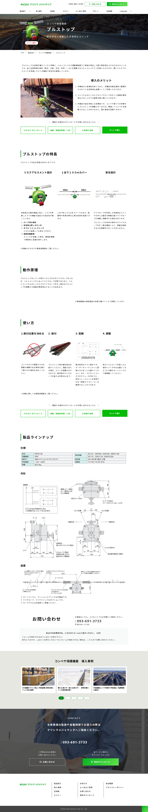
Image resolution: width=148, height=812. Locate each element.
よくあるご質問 (81, 11)
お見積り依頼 (87, 130)
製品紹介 (22, 11)
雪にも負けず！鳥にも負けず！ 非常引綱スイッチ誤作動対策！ (73, 689)
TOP (22, 53)
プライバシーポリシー (115, 787)
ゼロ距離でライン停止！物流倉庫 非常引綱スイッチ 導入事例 (37, 689)
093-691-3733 (76, 4)
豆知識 (52, 11)
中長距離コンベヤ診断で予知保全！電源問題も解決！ (108, 689)
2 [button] (67, 698)
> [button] (80, 698)
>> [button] (86, 698)
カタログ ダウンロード (33, 130)
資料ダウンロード (118, 4)
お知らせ (83, 783)
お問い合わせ (96, 4)
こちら (90, 639)
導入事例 (39, 11)
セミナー (66, 11)
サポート (96, 11)
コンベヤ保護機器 (45, 53)
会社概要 (109, 11)
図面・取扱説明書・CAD (60, 130)
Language (123, 11)
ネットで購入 (31, 43)
